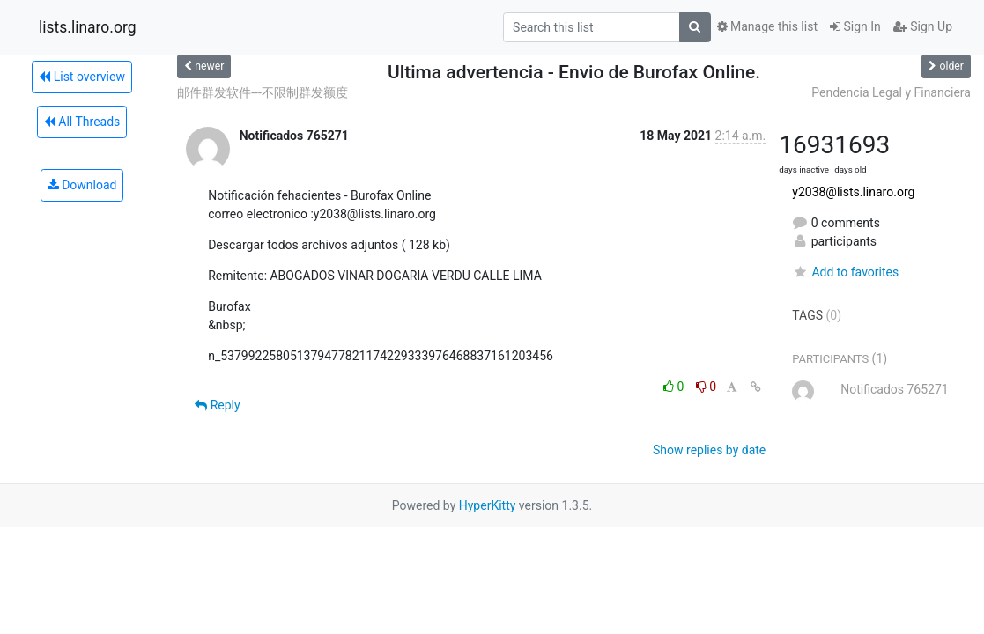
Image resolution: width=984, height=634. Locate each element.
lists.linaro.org (88, 27)
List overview (82, 77)
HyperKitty (487, 505)
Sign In (855, 26)
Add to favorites (845, 272)
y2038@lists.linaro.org (853, 192)
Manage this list (767, 26)
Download (82, 185)
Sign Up (922, 26)
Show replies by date (709, 450)
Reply (217, 405)
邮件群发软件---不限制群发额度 (262, 92)
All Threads (82, 121)
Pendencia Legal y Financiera (891, 92)
